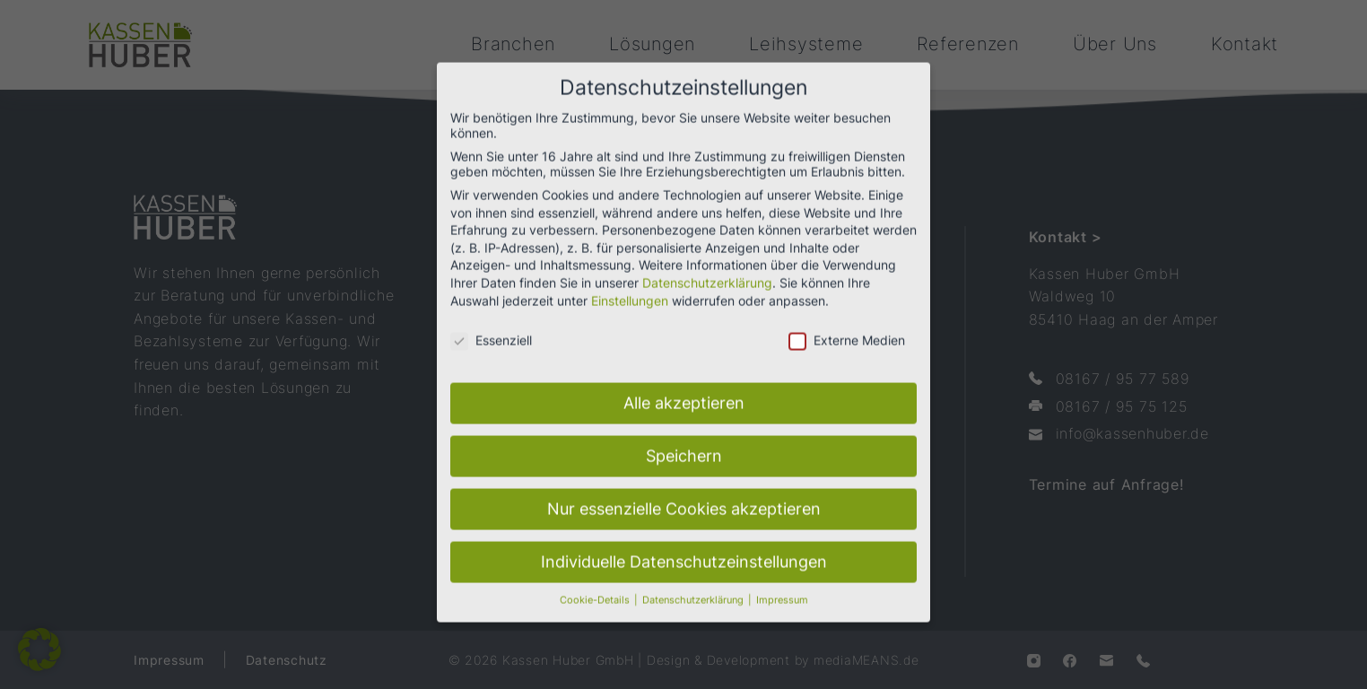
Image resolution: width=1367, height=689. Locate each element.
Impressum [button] (782, 583)
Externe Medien (846, 323)
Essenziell (491, 323)
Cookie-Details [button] (596, 583)
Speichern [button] (684, 439)
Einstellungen (629, 283)
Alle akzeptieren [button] (683, 386)
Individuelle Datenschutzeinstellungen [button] (684, 545)
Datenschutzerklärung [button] (694, 583)
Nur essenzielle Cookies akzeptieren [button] (684, 492)
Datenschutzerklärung (707, 266)
